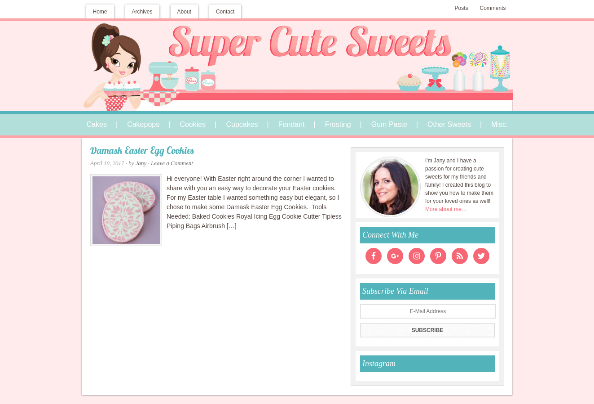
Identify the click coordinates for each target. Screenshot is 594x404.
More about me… (446, 209)
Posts (461, 8)
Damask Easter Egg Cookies (142, 151)
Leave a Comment (172, 163)
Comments (493, 8)
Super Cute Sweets (297, 53)
